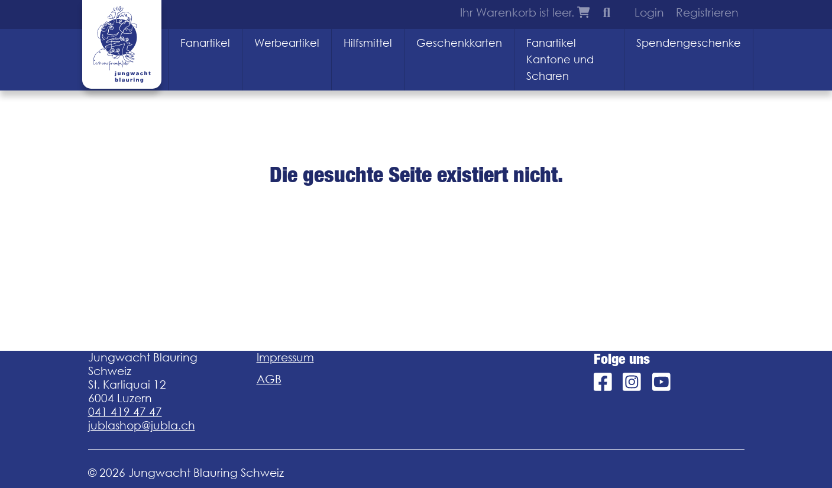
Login (649, 12)
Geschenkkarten (459, 43)
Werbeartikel (286, 43)
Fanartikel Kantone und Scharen (560, 59)
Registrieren (707, 12)
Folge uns (622, 359)
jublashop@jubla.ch (141, 425)
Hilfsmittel (368, 43)
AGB (269, 379)
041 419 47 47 (125, 411)
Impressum (285, 357)
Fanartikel (205, 43)
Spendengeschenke (688, 43)
